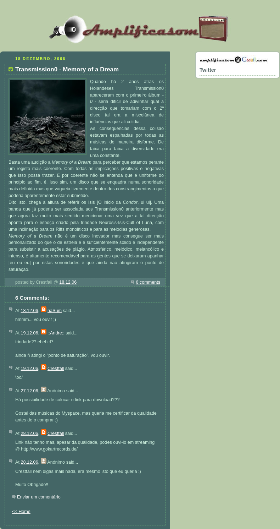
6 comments (148, 282)
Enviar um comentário (39, 497)
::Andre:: (56, 333)
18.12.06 (68, 282)
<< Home (21, 511)
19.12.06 (29, 333)
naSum (54, 310)
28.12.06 (29, 433)
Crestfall (55, 368)
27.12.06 (29, 390)
